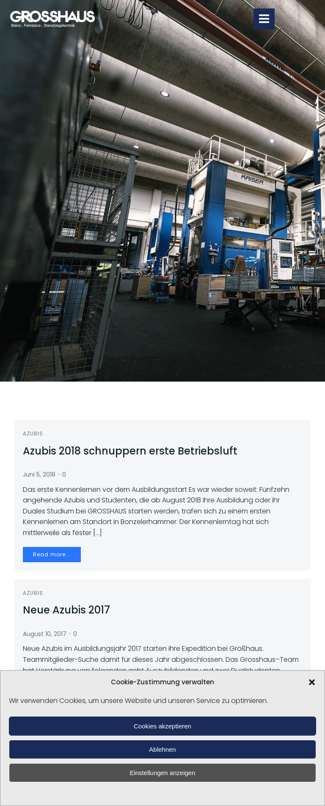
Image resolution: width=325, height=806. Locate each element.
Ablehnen (162, 749)
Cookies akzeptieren (162, 726)
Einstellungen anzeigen (162, 772)
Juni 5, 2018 (39, 474)
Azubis (33, 433)
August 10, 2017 (44, 634)
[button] (312, 682)
